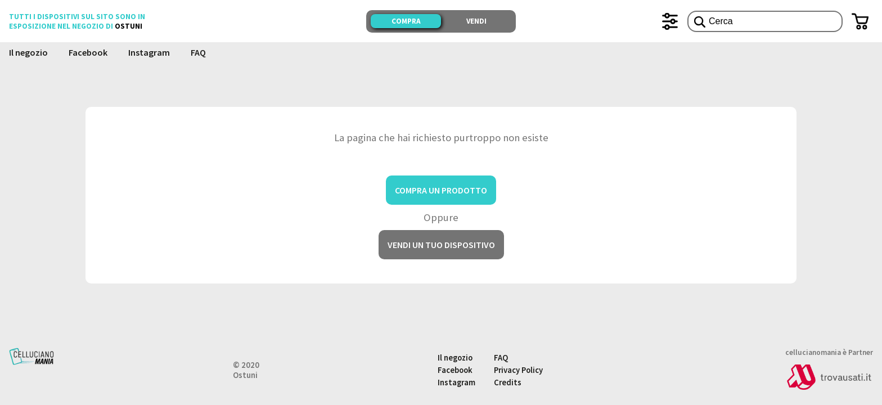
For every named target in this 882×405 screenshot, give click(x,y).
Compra (406, 21)
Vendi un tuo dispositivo (441, 244)
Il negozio (28, 52)
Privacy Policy (518, 370)
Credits (507, 382)
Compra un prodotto (441, 190)
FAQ (198, 52)
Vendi (476, 21)
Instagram (149, 52)
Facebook (88, 52)
